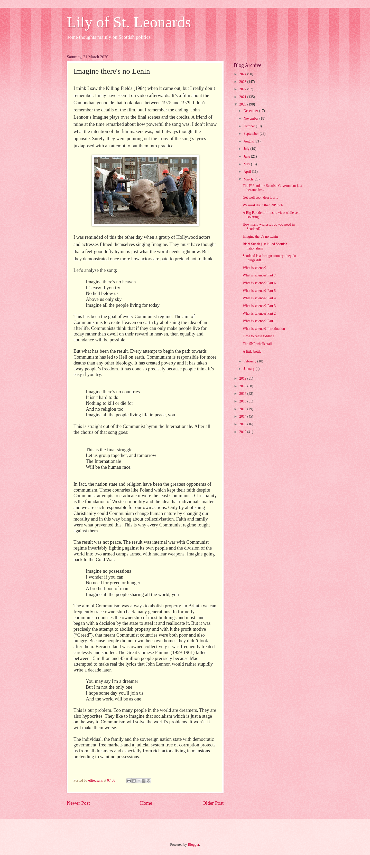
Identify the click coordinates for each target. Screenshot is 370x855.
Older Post (213, 803)
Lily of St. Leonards (129, 22)
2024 (243, 74)
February (250, 361)
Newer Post (78, 803)
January (249, 369)
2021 (243, 97)
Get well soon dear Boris (260, 197)
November (252, 118)
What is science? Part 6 (259, 283)
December (251, 111)
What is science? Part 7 (259, 275)
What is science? (254, 268)
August (249, 141)
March (249, 179)
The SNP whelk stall (257, 344)
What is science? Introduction (264, 329)
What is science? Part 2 (259, 313)
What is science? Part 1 (259, 321)
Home (146, 803)
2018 (243, 386)
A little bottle (252, 351)
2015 (243, 409)
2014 (243, 416)
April (248, 172)
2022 (243, 89)
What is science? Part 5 (259, 291)
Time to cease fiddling (258, 336)
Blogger (193, 845)
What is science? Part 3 (259, 306)
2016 (243, 401)
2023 (243, 82)
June (247, 156)
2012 (243, 432)
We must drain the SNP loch (263, 205)
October (250, 126)
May (247, 164)
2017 (243, 394)
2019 (243, 378)
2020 (243, 104)
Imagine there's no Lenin (260, 236)
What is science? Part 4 (259, 298)
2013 (243, 424)
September (252, 134)
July (247, 149)
